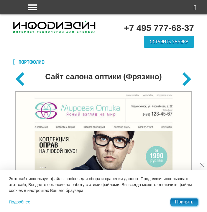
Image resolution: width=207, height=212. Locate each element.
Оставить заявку (169, 42)
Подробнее (19, 202)
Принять (184, 201)
